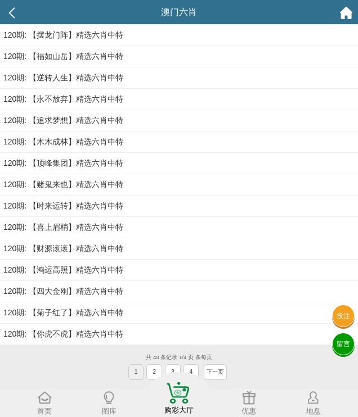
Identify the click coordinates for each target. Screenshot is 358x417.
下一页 (215, 372)
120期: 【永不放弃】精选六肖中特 (63, 98)
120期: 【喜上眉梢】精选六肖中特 (63, 227)
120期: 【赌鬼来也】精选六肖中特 (63, 184)
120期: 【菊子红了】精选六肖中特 (63, 312)
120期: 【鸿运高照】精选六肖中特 (63, 269)
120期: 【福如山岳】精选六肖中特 (63, 56)
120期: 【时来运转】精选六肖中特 (63, 205)
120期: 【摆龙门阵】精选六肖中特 (63, 34)
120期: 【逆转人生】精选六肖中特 (63, 77)
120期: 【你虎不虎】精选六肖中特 (63, 333)
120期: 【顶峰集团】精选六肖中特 (63, 162)
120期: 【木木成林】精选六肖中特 (63, 141)
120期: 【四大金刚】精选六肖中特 (63, 291)
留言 (343, 344)
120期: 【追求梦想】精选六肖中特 (63, 120)
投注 (343, 316)
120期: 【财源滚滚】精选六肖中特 (63, 248)
